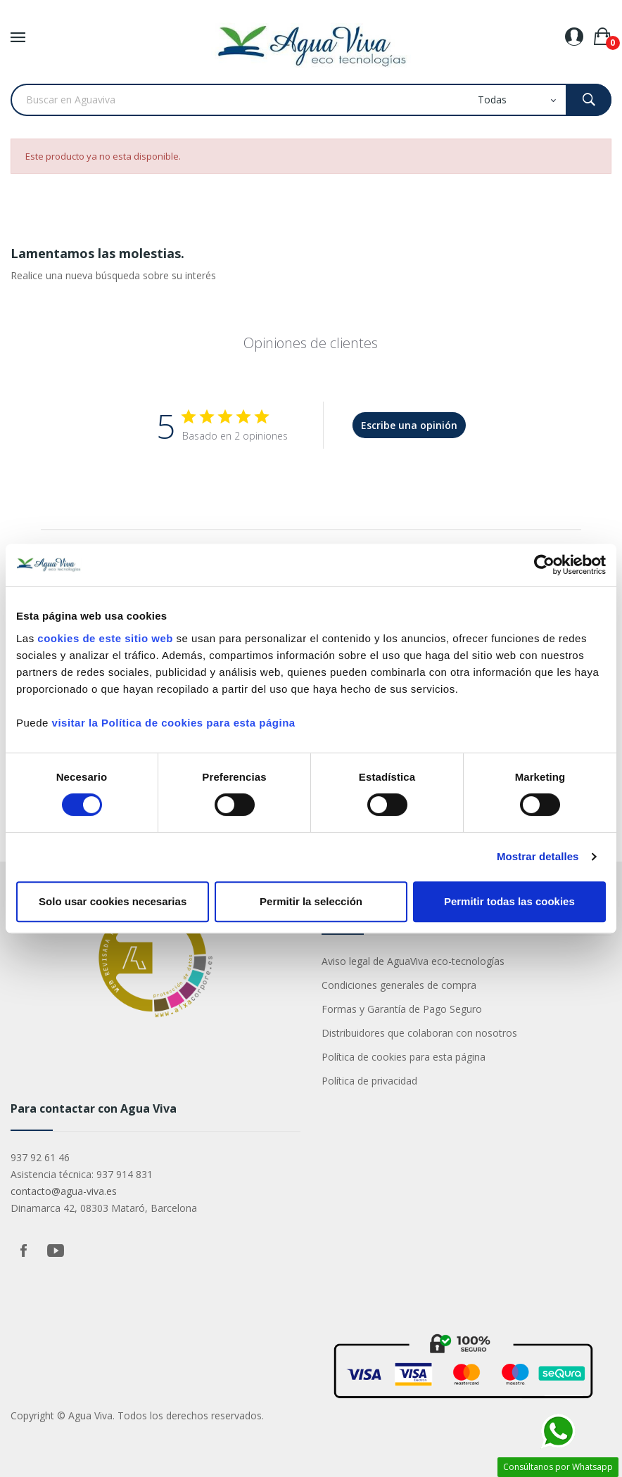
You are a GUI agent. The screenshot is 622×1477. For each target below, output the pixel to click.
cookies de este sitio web (105, 638)
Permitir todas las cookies (509, 901)
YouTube (55, 1250)
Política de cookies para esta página (403, 1056)
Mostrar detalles (538, 856)
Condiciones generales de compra (399, 985)
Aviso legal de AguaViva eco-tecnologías (413, 961)
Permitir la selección (311, 901)
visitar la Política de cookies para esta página (174, 723)
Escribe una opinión (409, 425)
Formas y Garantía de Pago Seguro (402, 1009)
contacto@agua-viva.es (64, 1191)
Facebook (23, 1250)
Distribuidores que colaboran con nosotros (419, 1033)
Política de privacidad (369, 1080)
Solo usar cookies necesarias (112, 901)
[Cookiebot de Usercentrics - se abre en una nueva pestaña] (544, 564)
